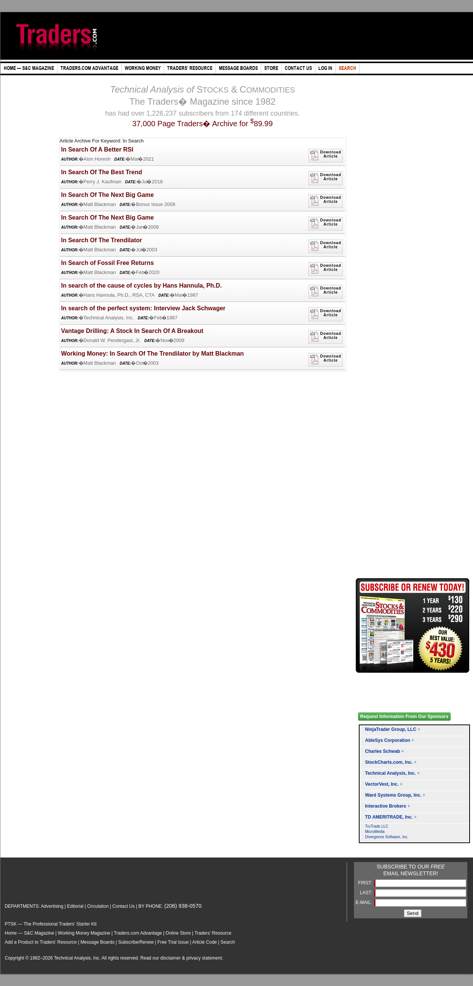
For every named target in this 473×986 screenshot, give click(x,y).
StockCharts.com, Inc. (389, 762)
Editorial (75, 906)
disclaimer (170, 958)
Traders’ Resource (212, 933)
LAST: (366, 892)
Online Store (178, 933)
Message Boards (98, 942)
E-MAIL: (365, 902)
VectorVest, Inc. (382, 784)
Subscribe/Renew (136, 942)
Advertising (52, 906)
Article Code (204, 942)
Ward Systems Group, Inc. (393, 795)
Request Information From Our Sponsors (404, 716)
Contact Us (123, 906)
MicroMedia (375, 832)
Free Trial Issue (173, 942)
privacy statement (204, 958)
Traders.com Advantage (138, 933)
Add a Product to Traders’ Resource (41, 942)
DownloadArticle (325, 155)
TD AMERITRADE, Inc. (389, 817)
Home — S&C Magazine (29, 933)
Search (227, 942)
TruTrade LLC (377, 826)
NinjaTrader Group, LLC (390, 729)
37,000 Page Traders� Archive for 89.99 (202, 123)
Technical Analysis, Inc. (390, 773)
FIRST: (365, 882)
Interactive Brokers (385, 806)
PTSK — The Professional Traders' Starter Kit (51, 924)
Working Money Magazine (84, 933)
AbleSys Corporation (387, 740)
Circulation (98, 906)
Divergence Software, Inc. (387, 837)
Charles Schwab (382, 751)
